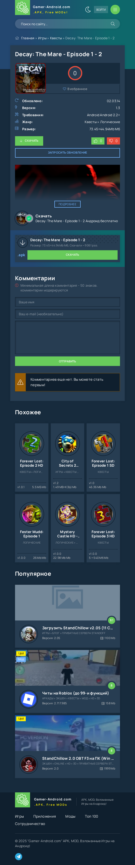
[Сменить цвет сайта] (88, 9)
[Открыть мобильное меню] (115, 9)
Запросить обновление (67, 152)
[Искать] (113, 24)
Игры (42, 38)
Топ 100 (91, 816)
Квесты (56, 38)
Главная (28, 38)
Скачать (31, 141)
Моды (70, 816)
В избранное (77, 89)
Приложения (44, 816)
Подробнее (67, 204)
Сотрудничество (30, 823)
